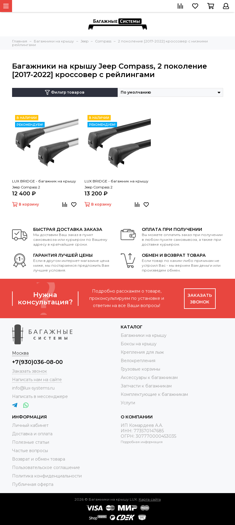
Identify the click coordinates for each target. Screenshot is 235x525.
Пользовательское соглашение (46, 467)
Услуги (128, 402)
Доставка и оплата (32, 433)
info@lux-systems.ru (33, 388)
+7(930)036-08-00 (37, 362)
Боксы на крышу (139, 343)
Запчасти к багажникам (146, 386)
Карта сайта (150, 499)
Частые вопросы (30, 450)
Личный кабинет (30, 425)
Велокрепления (138, 360)
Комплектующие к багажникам (154, 394)
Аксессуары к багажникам (149, 377)
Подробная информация (142, 442)
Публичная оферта (32, 484)
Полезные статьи (30, 442)
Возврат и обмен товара (38, 459)
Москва (20, 353)
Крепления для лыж (142, 352)
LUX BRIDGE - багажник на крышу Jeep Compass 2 (44, 184)
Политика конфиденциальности (47, 476)
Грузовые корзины (140, 369)
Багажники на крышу (144, 335)
